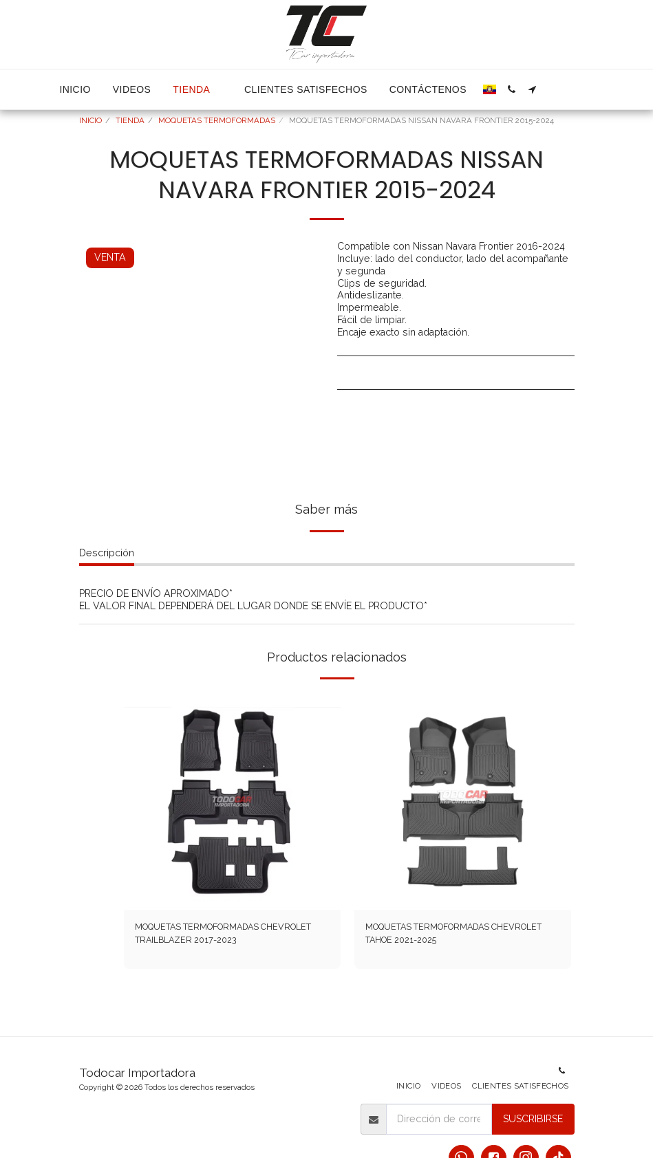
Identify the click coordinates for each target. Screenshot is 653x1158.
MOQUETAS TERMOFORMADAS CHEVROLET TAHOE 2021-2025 (439, 935)
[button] (512, 89)
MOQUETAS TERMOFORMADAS (216, 120)
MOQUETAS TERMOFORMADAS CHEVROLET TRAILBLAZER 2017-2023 (223, 935)
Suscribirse (533, 1118)
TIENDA (130, 120)
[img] (232, 801)
